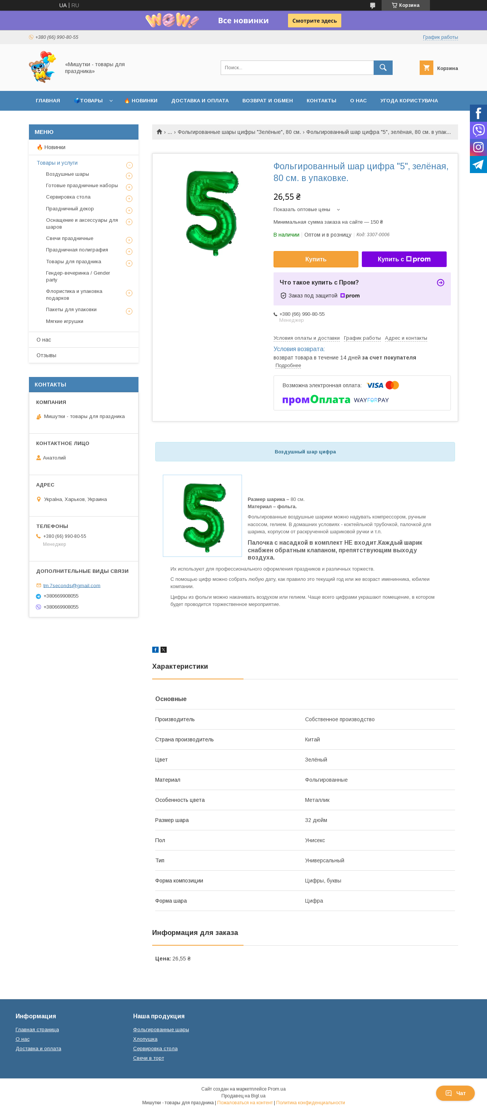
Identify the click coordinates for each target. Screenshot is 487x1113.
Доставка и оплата (200, 100)
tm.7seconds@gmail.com (71, 585)
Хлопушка (145, 1039)
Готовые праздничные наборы (82, 185)
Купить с (404, 259)
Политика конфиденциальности (310, 1102)
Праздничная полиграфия (77, 250)
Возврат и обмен (267, 100)
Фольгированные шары (161, 1029)
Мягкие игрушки (64, 321)
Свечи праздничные (69, 238)
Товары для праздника (73, 261)
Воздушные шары (67, 174)
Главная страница (37, 1029)
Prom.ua (277, 1089)
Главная (48, 100)
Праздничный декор (70, 208)
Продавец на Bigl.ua (243, 1096)
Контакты (321, 100)
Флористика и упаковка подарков (74, 294)
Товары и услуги (57, 163)
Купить (316, 259)
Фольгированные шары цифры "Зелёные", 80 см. (239, 132)
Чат (455, 1093)
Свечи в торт (148, 1058)
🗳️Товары (88, 100)
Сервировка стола (68, 197)
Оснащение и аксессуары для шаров (82, 223)
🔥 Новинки (141, 100)
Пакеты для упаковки (71, 309)
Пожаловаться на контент (245, 1102)
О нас (358, 100)
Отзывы (46, 355)
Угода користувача (409, 100)
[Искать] (383, 67)
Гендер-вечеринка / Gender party (78, 276)
